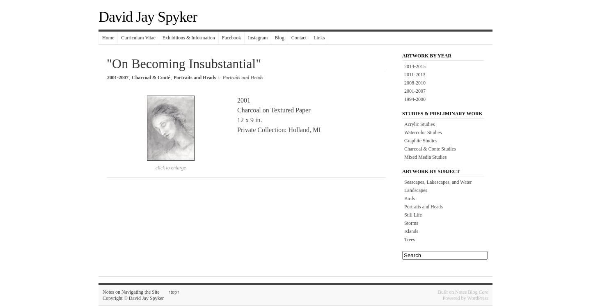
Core (483, 292)
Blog (279, 38)
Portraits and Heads (195, 77)
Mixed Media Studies (425, 157)
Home (108, 38)
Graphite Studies (420, 141)
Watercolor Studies (423, 132)
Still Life (413, 215)
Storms (411, 223)
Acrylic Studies (419, 124)
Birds (409, 198)
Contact (299, 38)
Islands (411, 231)
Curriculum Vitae (138, 38)
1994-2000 (415, 99)
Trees (409, 239)
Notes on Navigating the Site (131, 292)
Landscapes (415, 190)
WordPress (477, 298)
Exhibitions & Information (189, 38)
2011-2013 (415, 75)
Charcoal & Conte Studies (430, 149)
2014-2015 (415, 66)
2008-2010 (415, 83)
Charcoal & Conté (151, 77)
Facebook (231, 38)
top (174, 292)
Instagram (258, 38)
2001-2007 (117, 77)
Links (319, 38)
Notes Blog (466, 292)
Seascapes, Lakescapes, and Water (438, 182)
